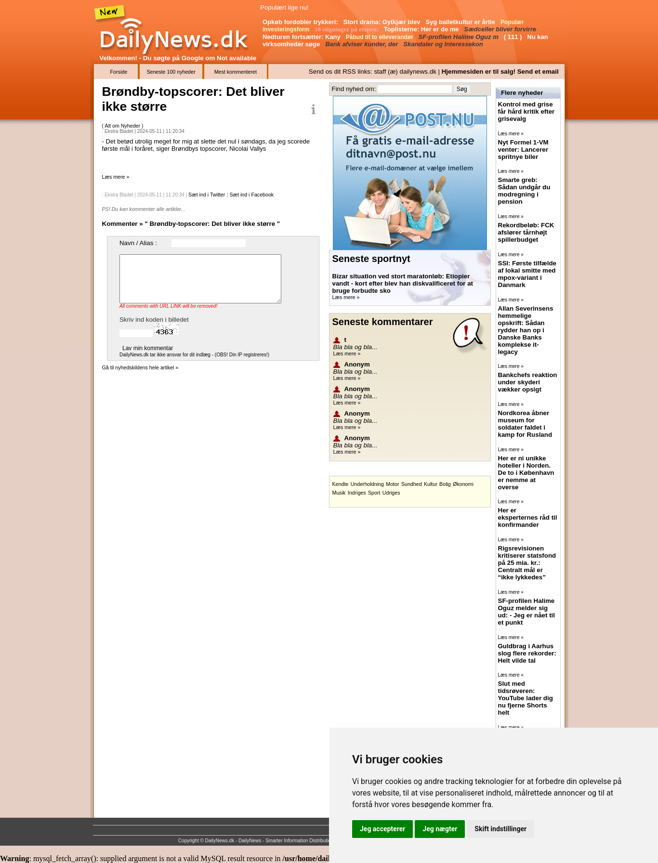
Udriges (391, 493)
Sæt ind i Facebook (251, 194)
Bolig (445, 484)
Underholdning (367, 484)
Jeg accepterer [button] (382, 829)
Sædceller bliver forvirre (501, 29)
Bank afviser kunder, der (362, 44)
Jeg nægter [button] (439, 829)
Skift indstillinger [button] (500, 829)
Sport (374, 493)
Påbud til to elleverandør (380, 37)
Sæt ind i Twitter (206, 194)
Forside (119, 72)
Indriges (357, 493)
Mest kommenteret (235, 72)
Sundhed (411, 484)
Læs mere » (116, 177)
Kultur (430, 484)
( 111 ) (514, 36)
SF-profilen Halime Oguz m (459, 36)
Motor (392, 484)
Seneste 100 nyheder (170, 72)
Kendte (340, 484)
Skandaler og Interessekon (444, 44)
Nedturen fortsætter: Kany (302, 36)
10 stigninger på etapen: (347, 29)
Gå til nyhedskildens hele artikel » (140, 367)
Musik (339, 493)
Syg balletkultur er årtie (461, 22)
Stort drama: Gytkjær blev (382, 22)
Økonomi (463, 484)
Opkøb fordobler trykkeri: (301, 22)
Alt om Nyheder (123, 126)
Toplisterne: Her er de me (422, 29)
